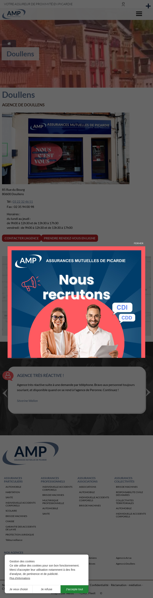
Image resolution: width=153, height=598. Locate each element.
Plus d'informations (20, 578)
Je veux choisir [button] (18, 589)
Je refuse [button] (46, 589)
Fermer (138, 243)
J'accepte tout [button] (74, 589)
